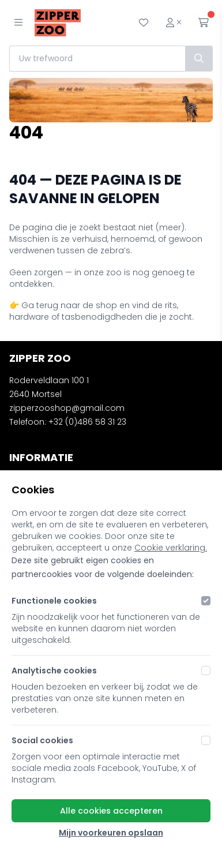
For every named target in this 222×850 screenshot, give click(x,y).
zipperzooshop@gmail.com (67, 408)
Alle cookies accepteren (111, 811)
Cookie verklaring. (170, 547)
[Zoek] (199, 59)
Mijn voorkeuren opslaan (111, 832)
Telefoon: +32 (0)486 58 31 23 (67, 421)
